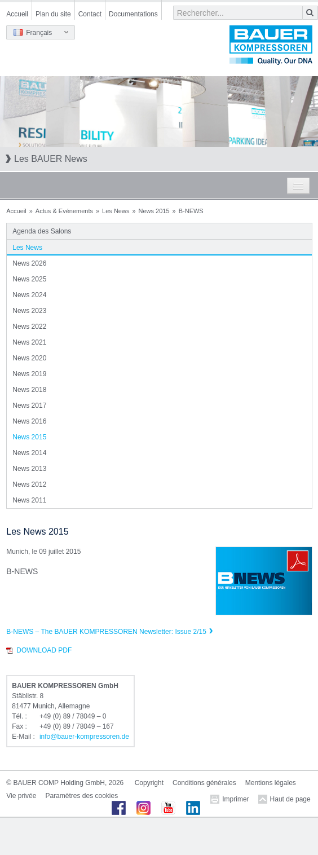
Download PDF (44, 650)
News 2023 (29, 311)
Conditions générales (204, 783)
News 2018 (29, 390)
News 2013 (29, 469)
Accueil (17, 14)
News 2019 (29, 374)
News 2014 (29, 453)
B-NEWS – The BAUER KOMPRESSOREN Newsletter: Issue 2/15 (106, 632)
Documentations (133, 14)
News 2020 (29, 358)
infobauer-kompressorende (84, 737)
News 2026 (29, 263)
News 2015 (154, 211)
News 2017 (29, 405)
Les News (115, 211)
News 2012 (29, 484)
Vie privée (21, 796)
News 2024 (29, 295)
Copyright (149, 783)
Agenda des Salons (41, 231)
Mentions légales (270, 783)
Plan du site (53, 14)
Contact (89, 14)
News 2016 (29, 421)
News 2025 (29, 279)
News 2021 (29, 342)
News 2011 (29, 500)
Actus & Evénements (64, 211)
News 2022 (29, 326)
